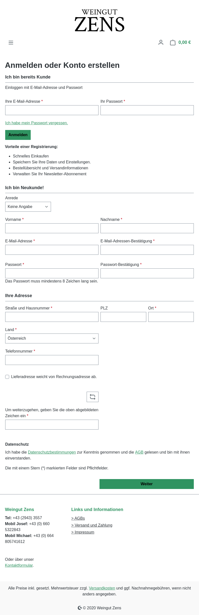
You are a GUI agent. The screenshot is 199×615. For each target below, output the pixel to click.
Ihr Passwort (112, 101)
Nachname (111, 219)
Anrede (11, 198)
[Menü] (11, 43)
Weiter (147, 484)
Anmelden (17, 135)
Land (11, 330)
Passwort (14, 264)
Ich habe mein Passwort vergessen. (36, 123)
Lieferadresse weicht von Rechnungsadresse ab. (54, 377)
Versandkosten (102, 588)
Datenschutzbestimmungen (52, 452)
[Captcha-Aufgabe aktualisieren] (93, 397)
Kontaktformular (19, 565)
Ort (152, 308)
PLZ (104, 308)
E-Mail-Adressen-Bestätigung (127, 241)
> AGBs (78, 518)
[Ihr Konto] (161, 42)
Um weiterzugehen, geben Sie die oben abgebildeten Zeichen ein (51, 413)
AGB (139, 452)
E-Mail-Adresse (20, 241)
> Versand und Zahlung (91, 525)
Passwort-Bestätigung (121, 264)
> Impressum (82, 532)
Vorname (14, 219)
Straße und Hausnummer (28, 308)
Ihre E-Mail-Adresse (24, 101)
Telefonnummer (20, 351)
